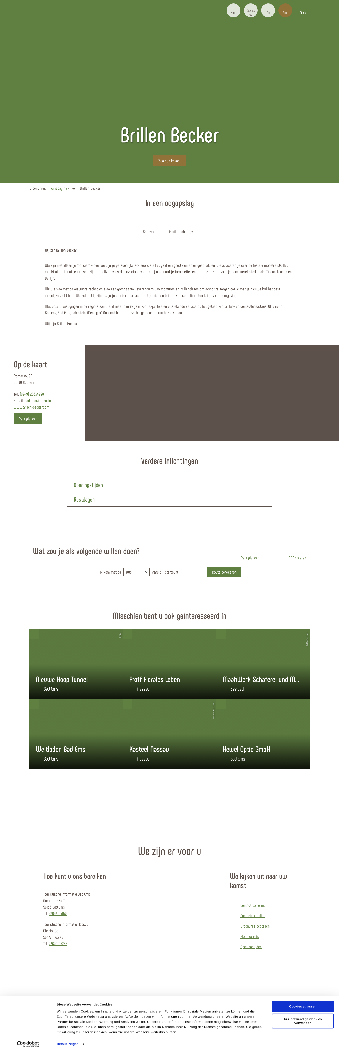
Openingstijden (251, 946)
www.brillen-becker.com (31, 406)
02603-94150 (58, 913)
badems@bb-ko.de (38, 400)
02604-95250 (58, 943)
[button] (233, 10)
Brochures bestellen (255, 925)
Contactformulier (252, 915)
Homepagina (58, 188)
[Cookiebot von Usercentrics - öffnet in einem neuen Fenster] (28, 1042)
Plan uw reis (249, 936)
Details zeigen (67, 1042)
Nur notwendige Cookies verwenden (303, 1019)
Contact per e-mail (253, 905)
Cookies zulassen (303, 1005)
